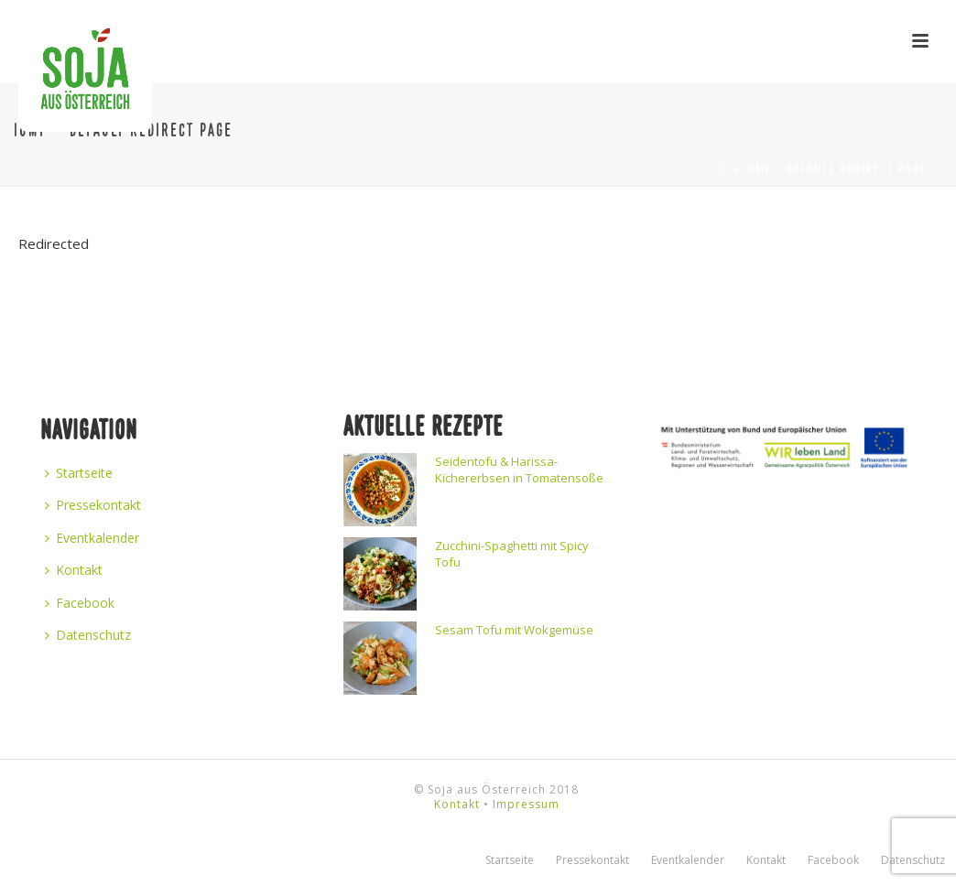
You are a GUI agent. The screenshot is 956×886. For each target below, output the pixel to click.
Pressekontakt (93, 504)
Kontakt (74, 569)
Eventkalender (92, 537)
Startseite (697, 168)
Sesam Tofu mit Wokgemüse (514, 629)
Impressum (526, 804)
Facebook (79, 602)
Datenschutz (88, 634)
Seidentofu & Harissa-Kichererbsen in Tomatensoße (519, 469)
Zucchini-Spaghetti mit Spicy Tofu (512, 553)
